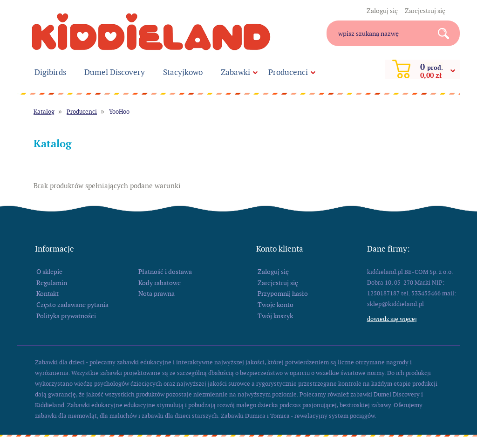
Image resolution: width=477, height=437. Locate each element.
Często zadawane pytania (72, 304)
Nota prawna (156, 293)
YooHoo (119, 112)
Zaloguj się (382, 11)
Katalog (44, 112)
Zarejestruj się (425, 11)
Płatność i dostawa (165, 271)
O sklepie (49, 271)
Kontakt (47, 293)
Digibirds (50, 72)
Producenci (288, 72)
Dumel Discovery (114, 72)
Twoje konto (275, 304)
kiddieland (151, 31)
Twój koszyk (275, 316)
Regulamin (51, 283)
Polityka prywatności (66, 316)
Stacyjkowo (183, 72)
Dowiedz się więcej (392, 319)
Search (447, 33)
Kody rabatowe (159, 283)
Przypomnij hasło (283, 293)
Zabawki (235, 72)
